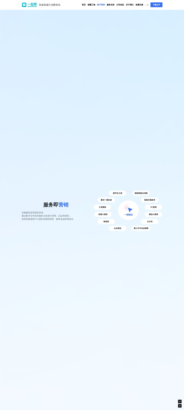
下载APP (156, 4)
